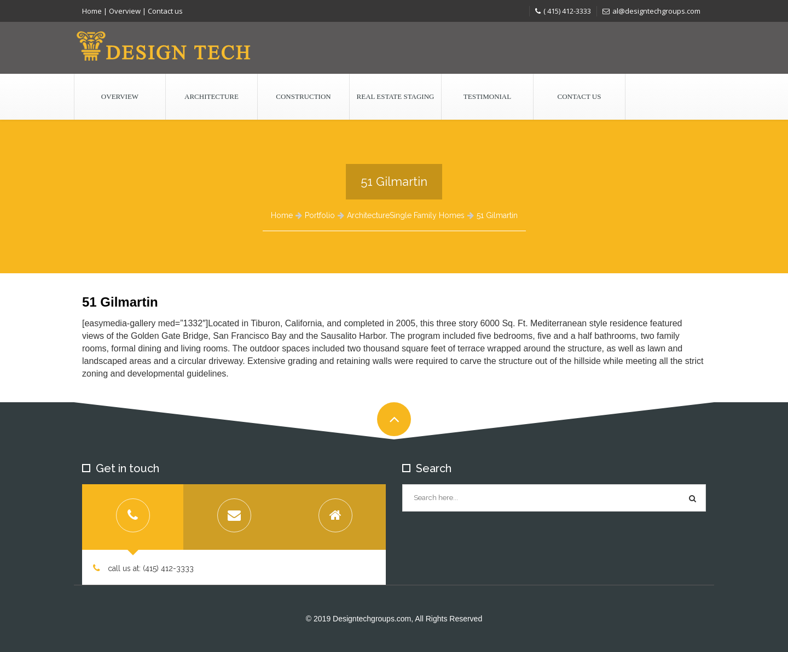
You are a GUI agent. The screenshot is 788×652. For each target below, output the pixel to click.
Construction (303, 96)
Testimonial (487, 96)
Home (92, 11)
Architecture (211, 96)
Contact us (165, 11)
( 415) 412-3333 (563, 11)
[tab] (132, 517)
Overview (125, 11)
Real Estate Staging (395, 96)
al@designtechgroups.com (651, 11)
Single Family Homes (427, 215)
